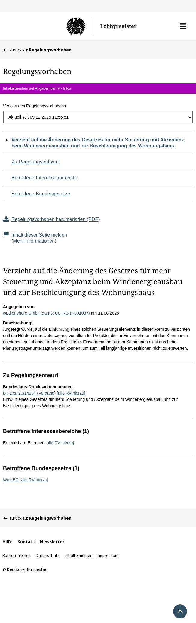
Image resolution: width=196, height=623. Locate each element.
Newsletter (52, 541)
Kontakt (26, 541)
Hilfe (7, 541)
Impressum (107, 555)
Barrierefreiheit (16, 555)
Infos (67, 88)
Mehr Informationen (34, 240)
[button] (183, 26)
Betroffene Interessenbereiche (44, 177)
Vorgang (46, 393)
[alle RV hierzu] (71, 393)
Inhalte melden (78, 555)
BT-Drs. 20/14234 (19, 393)
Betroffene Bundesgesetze (40, 193)
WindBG (11, 479)
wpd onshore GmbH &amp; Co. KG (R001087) (46, 313)
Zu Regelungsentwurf (35, 161)
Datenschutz (48, 555)
